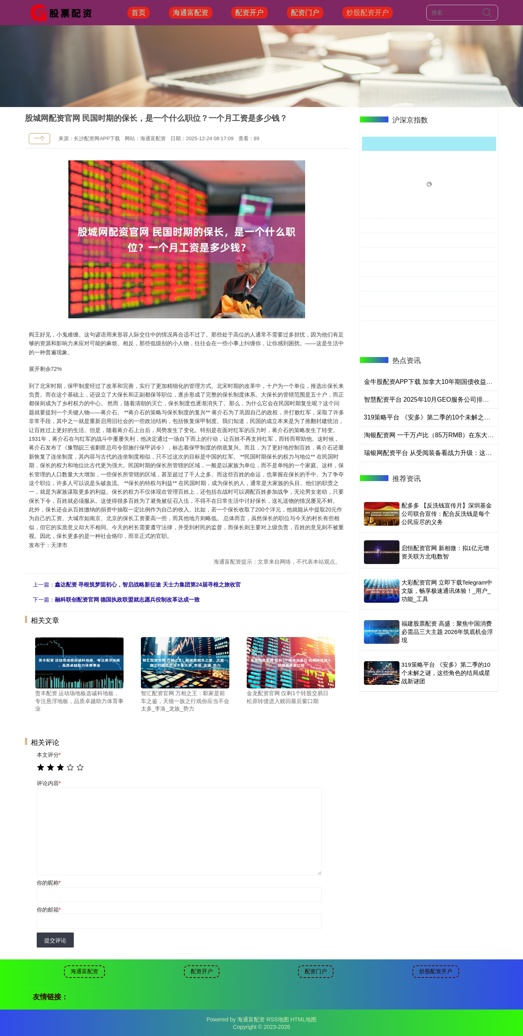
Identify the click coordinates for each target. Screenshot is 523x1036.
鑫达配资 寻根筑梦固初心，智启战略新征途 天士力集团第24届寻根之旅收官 (148, 584)
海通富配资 (190, 13)
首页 (138, 13)
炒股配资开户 (367, 13)
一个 (39, 138)
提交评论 (55, 940)
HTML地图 (304, 1019)
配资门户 (305, 13)
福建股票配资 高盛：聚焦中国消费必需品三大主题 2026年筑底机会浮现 (447, 631)
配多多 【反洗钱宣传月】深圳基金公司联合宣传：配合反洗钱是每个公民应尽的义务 (446, 513)
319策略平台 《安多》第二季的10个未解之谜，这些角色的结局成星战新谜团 (446, 672)
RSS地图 (277, 1019)
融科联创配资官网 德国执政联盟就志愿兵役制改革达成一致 (127, 599)
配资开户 (249, 13)
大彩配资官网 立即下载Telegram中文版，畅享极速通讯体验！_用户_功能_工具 (447, 590)
